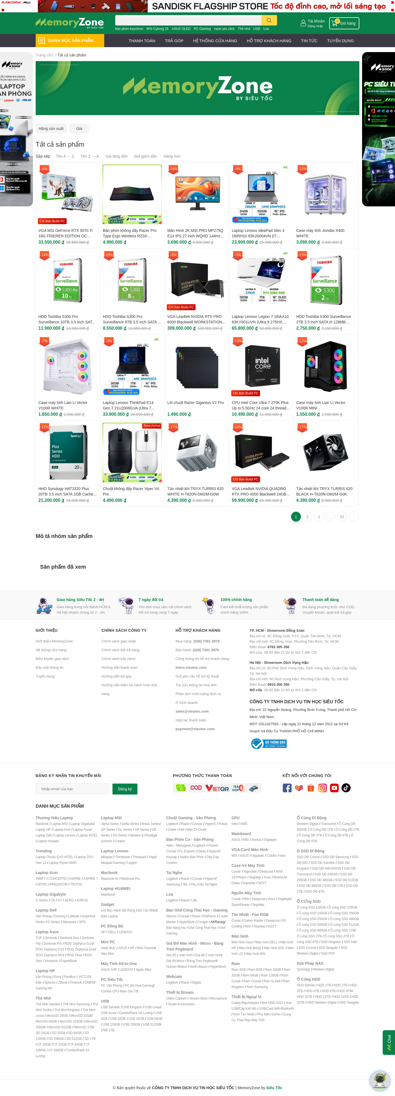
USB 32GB (136, 1019)
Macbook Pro (130, 878)
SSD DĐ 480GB (320, 880)
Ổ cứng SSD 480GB (344, 919)
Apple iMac (143, 969)
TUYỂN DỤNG (340, 40)
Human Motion (176, 966)
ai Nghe (211, 884)
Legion (132, 863)
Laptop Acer (61, 829)
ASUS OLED (181, 29)
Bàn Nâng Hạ (175, 928)
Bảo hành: (197, 650)
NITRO (42, 884)
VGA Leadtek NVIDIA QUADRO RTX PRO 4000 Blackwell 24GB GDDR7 (259, 494)
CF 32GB (60, 1044)
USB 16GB (118, 1019)
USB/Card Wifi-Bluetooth (276, 1008)
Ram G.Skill (272, 981)
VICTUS (84, 977)
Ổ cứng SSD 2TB (309, 936)
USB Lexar (152, 1007)
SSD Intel (350, 942)
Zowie (172, 829)
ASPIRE (75, 878)
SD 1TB (90, 1039)
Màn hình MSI (255, 954)
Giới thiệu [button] (47, 630)
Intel (235, 824)
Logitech (172, 824)
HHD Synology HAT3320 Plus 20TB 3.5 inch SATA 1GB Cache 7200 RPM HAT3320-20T (65, 494)
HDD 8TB (345, 991)
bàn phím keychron (129, 29)
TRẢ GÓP (174, 40)
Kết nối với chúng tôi (307, 775)
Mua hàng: (197, 641)
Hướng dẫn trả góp (116, 676)
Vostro (40, 922)
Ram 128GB (269, 975)
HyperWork (186, 922)
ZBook (62, 982)
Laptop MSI (59, 824)
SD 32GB (58, 1033)
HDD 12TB (322, 997)
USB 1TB (107, 1030)
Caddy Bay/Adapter (245, 1003)
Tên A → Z (65, 156)
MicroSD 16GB (57, 1016)
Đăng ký (125, 789)
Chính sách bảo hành (118, 658)
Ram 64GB (250, 975)
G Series (53, 922)
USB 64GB (154, 1019)
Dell (182, 829)
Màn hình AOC (274, 948)
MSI (140, 948)
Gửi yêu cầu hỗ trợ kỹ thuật (197, 676)
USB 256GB (131, 1024)
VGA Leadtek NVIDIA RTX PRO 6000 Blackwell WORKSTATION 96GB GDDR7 (194, 321)
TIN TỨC (309, 40)
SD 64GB (74, 1033)
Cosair (236, 871)
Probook (76, 982)
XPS (82, 922)
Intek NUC (108, 948)
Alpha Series (110, 824)
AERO (69, 900)
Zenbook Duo (69, 938)
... (330, 516)
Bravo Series (151, 824)
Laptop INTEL (88, 835)
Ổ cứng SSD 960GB (312, 930)
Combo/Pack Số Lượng (136, 1013)
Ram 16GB (273, 969)
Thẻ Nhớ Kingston (67, 1010)
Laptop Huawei (47, 841)
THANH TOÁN (142, 40)
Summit (106, 841)
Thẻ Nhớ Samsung (76, 1004)
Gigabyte (270, 840)
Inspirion (88, 916)
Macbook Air (110, 878)
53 (342, 516)
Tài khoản (316, 21)
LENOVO (125, 932)
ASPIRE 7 (91, 878)
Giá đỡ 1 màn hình (179, 955)
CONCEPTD (57, 878)
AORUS (82, 900)
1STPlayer (239, 877)
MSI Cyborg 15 (157, 29)
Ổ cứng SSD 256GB (312, 919)
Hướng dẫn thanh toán (119, 667)
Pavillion (70, 977)
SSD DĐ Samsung (335, 857)
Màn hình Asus (242, 942)
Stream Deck (198, 998)
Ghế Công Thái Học (202, 928)
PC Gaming (202, 29)
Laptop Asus (82, 829)
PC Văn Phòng (111, 985)
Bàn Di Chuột (196, 829)
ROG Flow (74, 955)
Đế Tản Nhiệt (147, 910)
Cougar (202, 922)
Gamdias (248, 883)
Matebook (108, 894)
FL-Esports (187, 851)
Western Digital (307, 824)
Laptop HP (43, 829)
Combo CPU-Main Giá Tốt (119, 991)
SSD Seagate (328, 948)
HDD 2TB (341, 985)
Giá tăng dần (117, 156)
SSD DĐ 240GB (325, 874)
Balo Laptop (109, 916)
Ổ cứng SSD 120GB (311, 907)
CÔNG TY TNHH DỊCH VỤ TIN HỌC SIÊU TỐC (304, 717)
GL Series (125, 829)
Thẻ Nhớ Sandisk (48, 1004)
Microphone (218, 998)
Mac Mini (107, 954)
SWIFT (41, 878)
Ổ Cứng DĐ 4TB (336, 835)
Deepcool (266, 871)
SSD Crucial (307, 948)
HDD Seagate (349, 1002)
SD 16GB (42, 1033)
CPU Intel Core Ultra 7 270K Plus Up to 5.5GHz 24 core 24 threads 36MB (260, 407)
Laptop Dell (44, 835)
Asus (267, 877)
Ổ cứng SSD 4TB (336, 936)
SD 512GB (74, 1039)
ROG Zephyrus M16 (50, 955)
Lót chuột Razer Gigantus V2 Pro (195, 402)
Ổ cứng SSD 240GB (312, 913)
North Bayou (199, 966)
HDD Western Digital (322, 1002)
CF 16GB (44, 1044)
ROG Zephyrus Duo (81, 949)
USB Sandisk (110, 1007)
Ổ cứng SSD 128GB (342, 907)
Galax (236, 883)
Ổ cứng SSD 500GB (312, 925)
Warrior (171, 916)
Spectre (49, 982)
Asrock (150, 948)
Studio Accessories (181, 1004)
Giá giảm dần (145, 156)
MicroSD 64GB (46, 1021)
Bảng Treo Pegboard (201, 961)
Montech (279, 877)
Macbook (42, 824)
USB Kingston (132, 1007)
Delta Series (130, 824)
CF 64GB (76, 1044)
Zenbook (51, 938)
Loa (266, 29)
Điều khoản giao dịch (52, 658)
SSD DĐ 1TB (333, 886)
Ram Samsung (257, 987)
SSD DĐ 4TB (314, 891)
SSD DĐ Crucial (308, 857)
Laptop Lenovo (64, 835)
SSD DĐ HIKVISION (326, 868)
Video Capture (176, 998)
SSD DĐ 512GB (346, 880)
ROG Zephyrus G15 (50, 949)
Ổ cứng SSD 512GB (344, 925)
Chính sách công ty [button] (124, 630)
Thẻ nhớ (244, 29)
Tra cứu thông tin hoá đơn (196, 685)
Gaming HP (44, 988)
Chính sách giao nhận (118, 641)
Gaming (59, 916)
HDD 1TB (324, 985)
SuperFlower (241, 905)
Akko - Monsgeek (178, 845)
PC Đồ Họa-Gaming (139, 985)
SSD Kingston (331, 942)
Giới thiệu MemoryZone (54, 641)
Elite (39, 982)
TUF (39, 938)
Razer (185, 824)
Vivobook (51, 961)
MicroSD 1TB (83, 1027)
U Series (42, 900)
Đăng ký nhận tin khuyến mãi (68, 775)
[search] (269, 20)
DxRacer (209, 916)
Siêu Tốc (274, 1087)
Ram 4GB (239, 969)
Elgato (196, 982)
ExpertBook (68, 961)
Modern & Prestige (143, 835)
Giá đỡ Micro (175, 961)
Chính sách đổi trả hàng (120, 650)
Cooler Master (253, 920)
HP (103, 932)
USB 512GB (151, 1024)
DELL (112, 932)
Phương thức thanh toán (202, 775)
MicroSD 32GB (81, 1016)
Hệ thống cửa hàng (51, 650)
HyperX (210, 824)
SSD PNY (328, 953)
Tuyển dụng (45, 676)
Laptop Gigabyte (82, 824)
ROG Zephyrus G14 (78, 943)
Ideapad (106, 857)
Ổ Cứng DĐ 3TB (310, 835)
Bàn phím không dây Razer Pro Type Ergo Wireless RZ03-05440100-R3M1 (129, 235)
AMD (243, 824)
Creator (119, 841)
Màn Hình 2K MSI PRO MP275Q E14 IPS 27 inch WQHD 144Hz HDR (195, 235)
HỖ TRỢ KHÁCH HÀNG (269, 40)
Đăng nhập (315, 26)
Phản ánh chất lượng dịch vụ (198, 693)
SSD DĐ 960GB (309, 886)
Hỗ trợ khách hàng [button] (198, 630)
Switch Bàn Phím (192, 857)
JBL (185, 884)
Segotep (255, 877)
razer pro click (224, 29)
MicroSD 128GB (71, 1021)
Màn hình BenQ (250, 948)
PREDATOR (58, 884)
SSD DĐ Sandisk (323, 863)
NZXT (262, 883)
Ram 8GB (255, 969)
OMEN (89, 982)
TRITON (76, 884)
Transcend (328, 824)
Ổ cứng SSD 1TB (342, 930)
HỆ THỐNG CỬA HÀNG (215, 40)
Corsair (197, 824)
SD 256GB (56, 1039)
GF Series (108, 829)
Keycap (171, 857)
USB (256, 29)
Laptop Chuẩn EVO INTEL (54, 857)
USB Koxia (108, 1013)
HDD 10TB (304, 997)
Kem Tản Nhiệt (244, 1014)
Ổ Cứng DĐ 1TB (321, 829)
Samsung (173, 884)
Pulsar (222, 824)
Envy (57, 977)
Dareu (202, 851)
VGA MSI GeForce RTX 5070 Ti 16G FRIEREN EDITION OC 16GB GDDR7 (65, 235)
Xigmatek (249, 871)
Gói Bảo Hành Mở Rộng (118, 910)
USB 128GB (111, 1024)
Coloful (272, 855)
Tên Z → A (90, 156)
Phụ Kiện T (198, 884)
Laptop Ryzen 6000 (63, 863)
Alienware (70, 922)
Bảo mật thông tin (49, 667)
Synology (303, 969)
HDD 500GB (306, 985)
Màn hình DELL (266, 942)
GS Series (120, 835)
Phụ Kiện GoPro (269, 1014)
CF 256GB (55, 1050)
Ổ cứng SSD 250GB (344, 913)
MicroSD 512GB (59, 1027)
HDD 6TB (328, 991)
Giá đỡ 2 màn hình (208, 955)
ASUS (122, 948)
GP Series (142, 829)
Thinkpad (139, 857)
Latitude (73, 916)
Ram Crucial (252, 981)
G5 (52, 900)
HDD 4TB (312, 991)
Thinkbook (122, 857)
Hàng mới (171, 156)
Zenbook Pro (52, 943)
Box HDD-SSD (272, 1003)
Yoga (152, 857)
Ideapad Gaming (113, 863)
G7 (60, 900)
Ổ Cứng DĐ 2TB (347, 829)
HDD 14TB (341, 997)
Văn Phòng (44, 916)
